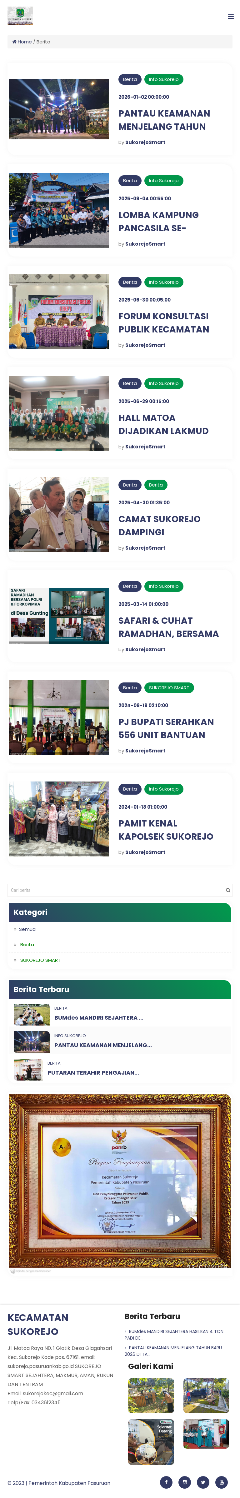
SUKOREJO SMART (169, 687)
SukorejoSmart (145, 142)
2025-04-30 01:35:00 (144, 502)
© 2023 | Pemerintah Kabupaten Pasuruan (59, 1483)
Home (22, 41)
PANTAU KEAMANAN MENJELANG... (103, 1045)
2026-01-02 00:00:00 (143, 97)
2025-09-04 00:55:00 (144, 198)
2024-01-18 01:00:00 (142, 807)
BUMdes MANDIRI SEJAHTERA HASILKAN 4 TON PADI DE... (174, 1334)
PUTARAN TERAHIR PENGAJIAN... (93, 1072)
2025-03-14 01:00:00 (143, 604)
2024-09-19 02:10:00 (143, 705)
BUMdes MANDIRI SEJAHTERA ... (98, 1017)
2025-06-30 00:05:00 (144, 300)
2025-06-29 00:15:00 (143, 401)
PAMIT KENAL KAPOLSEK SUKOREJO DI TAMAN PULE (165, 836)
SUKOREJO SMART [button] (40, 960)
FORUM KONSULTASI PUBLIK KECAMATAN (163, 323)
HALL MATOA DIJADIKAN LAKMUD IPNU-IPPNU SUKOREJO (170, 431)
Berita (130, 79)
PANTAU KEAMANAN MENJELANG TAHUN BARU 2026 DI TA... (173, 1351)
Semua (27, 929)
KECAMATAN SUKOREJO (38, 1324)
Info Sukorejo (164, 79)
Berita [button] (27, 944)
